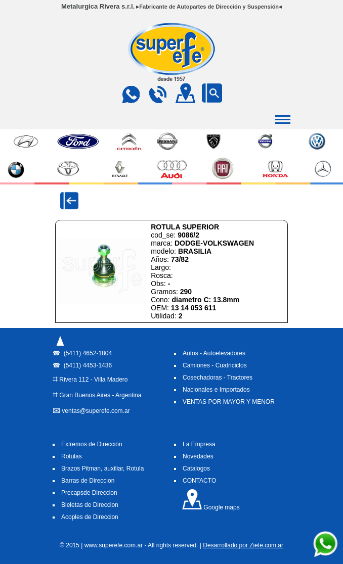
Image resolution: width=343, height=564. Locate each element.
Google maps (211, 507)
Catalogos (196, 468)
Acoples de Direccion (89, 517)
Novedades (198, 456)
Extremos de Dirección (91, 444)
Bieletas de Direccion (89, 504)
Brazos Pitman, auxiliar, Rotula (102, 468)
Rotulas (71, 456)
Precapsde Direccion (89, 492)
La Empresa (199, 444)
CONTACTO (199, 480)
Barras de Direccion (87, 480)
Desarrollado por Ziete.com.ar (243, 545)
